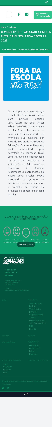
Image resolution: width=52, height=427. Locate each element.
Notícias (31, 336)
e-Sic (5, 364)
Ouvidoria (7, 367)
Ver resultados (26, 244)
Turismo (32, 317)
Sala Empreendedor (38, 323)
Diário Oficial (34, 348)
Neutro (26, 234)
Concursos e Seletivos (38, 361)
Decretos (33, 354)
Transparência (8, 342)
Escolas (32, 329)
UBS (31, 326)
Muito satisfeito (7, 234)
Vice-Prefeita (35, 309)
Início (3, 27)
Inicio (4, 300)
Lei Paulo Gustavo (37, 320)
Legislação (34, 345)
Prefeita (32, 306)
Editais (32, 351)
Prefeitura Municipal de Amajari (20, 381)
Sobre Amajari (35, 303)
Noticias (12, 27)
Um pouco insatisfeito (35, 234)
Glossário (7, 369)
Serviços (6, 336)
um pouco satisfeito (16, 234)
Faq (5, 372)
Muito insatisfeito (45, 234)
